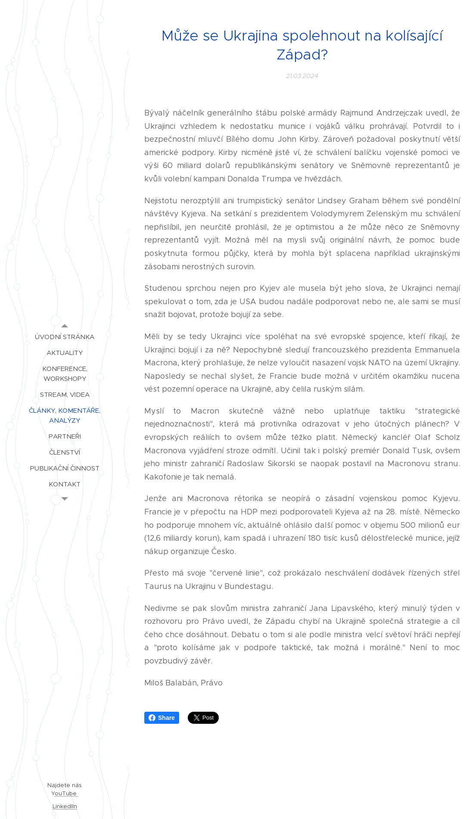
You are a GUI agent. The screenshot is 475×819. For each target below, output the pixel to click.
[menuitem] (65, 337)
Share (162, 717)
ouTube (66, 793)
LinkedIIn (65, 806)
